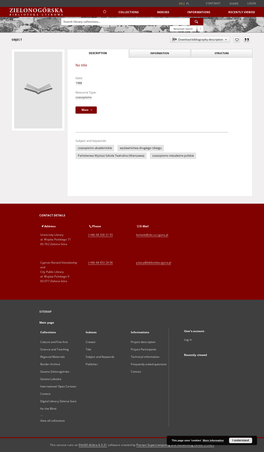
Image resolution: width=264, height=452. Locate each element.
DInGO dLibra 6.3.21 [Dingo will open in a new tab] (93, 445)
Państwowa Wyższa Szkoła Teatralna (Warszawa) (111, 156)
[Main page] (104, 12)
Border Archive (50, 364)
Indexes (163, 12)
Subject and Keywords (100, 357)
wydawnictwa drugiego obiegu (141, 148)
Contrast (213, 3)
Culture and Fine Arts (54, 342)
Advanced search (183, 28)
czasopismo (83, 97)
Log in (188, 340)
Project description (143, 342)
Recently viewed (241, 12)
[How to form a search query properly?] (200, 28)
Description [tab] (98, 53)
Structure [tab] (222, 53)
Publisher (92, 364)
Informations (198, 12)
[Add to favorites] (237, 40)
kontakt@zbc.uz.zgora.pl (152, 235)
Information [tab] (159, 53)
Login (251, 3)
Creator (91, 342)
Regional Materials (52, 357)
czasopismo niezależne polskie (173, 156)
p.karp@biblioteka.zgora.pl (153, 263)
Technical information (145, 357)
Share (234, 4)
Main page (46, 322)
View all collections (52, 421)
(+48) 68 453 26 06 (100, 263)
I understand (240, 440)
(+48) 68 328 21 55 (100, 235)
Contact (136, 372)
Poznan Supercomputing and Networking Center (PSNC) (175, 445)
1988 (78, 83)
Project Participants (143, 349)
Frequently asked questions (149, 364)
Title (88, 349)
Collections (129, 12)
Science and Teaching (54, 349)
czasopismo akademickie (95, 148)
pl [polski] (187, 3)
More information (213, 440)
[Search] (196, 21)
